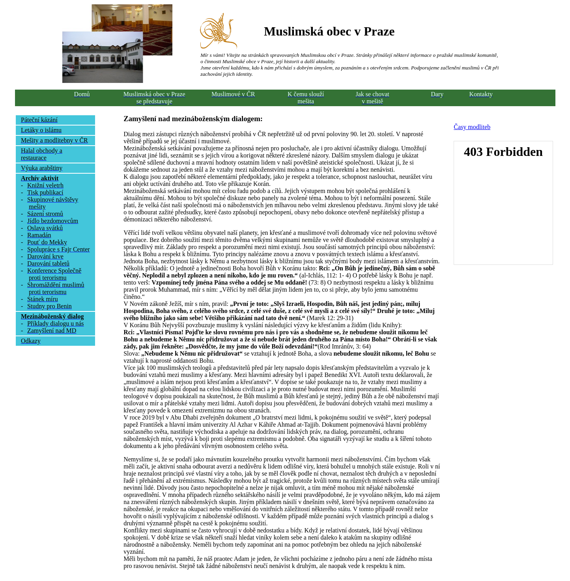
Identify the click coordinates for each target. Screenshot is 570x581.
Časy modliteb (472, 127)
